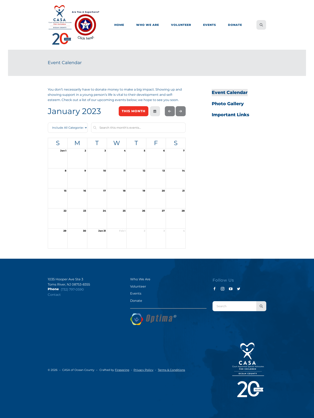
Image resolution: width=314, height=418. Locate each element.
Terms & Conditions (171, 370)
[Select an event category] (68, 127)
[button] (261, 25)
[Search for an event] (138, 127)
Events (209, 25)
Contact (54, 295)
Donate (235, 25)
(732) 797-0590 (72, 289)
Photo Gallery (228, 103)
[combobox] (234, 306)
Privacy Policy (143, 370)
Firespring (122, 370)
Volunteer (181, 25)
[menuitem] (119, 25)
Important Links (230, 114)
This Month (133, 111)
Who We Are (147, 25)
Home (119, 25)
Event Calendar (230, 92)
